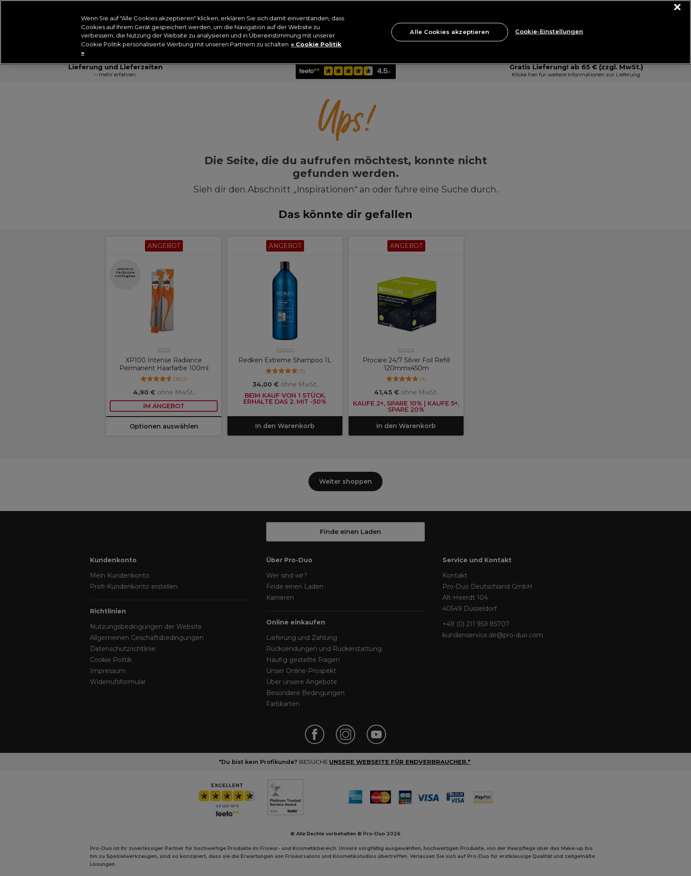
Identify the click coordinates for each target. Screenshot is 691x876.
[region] (345, 32)
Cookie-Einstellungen (549, 30)
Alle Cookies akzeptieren (449, 31)
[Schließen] (677, 7)
